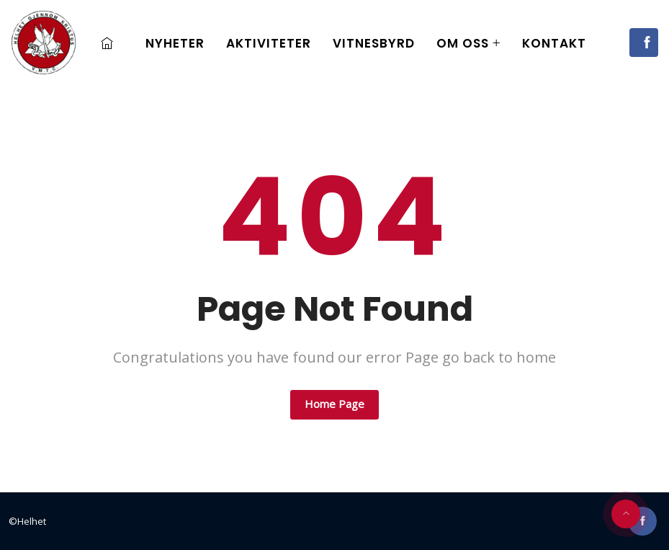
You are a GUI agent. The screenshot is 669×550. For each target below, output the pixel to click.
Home (111, 43)
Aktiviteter (268, 43)
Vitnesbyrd (374, 43)
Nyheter (175, 43)
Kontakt (554, 43)
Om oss (462, 43)
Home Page (334, 403)
